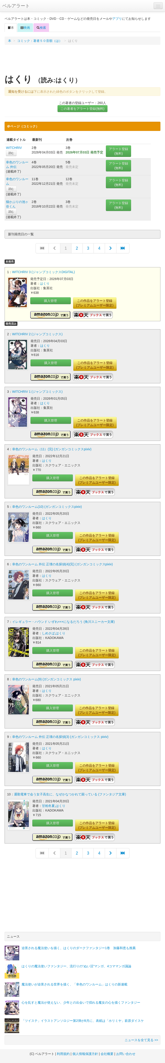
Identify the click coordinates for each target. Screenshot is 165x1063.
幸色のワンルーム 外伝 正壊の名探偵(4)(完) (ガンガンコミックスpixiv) (62, 564)
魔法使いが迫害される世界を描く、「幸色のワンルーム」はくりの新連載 (74, 984)
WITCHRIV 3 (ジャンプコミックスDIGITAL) (43, 272)
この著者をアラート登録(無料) (82, 108)
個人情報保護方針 (85, 1054)
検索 (41, 27)
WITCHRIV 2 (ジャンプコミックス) (37, 334)
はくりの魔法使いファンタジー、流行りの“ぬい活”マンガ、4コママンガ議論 (76, 966)
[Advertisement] (82, 60)
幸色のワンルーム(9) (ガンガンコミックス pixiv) (46, 679)
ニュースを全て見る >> (141, 1040)
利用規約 (63, 1054)
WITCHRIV (14, 148)
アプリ (117, 18)
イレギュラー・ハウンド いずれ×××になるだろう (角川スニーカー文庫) (63, 622)
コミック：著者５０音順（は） (39, 41)
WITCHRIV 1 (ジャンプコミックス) (37, 391)
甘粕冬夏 (48, 806)
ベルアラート (16, 5)
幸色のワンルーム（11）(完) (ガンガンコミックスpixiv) (51, 449)
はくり (45, 283)
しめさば (48, 633)
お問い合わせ (125, 1054)
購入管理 (50, 301)
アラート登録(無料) (118, 151)
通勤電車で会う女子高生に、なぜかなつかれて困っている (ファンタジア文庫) (70, 794)
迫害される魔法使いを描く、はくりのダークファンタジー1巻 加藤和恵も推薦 (79, 948)
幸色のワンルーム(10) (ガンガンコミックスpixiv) (47, 506)
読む (11, 153)
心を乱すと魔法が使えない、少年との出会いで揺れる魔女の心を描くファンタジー (81, 1002)
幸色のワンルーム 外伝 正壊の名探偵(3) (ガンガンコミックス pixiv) (60, 737)
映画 (25, 27)
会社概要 (107, 1054)
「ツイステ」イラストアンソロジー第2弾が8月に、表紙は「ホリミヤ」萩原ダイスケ (83, 1021)
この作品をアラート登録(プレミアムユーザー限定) (94, 303)
